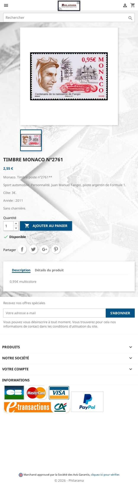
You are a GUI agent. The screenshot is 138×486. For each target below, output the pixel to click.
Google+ (44, 249)
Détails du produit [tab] (49, 270)
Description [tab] (21, 270)
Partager (22, 249)
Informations (16, 380)
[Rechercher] (69, 17)
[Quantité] (8, 226)
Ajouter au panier (45, 226)
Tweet (33, 249)
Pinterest (55, 249)
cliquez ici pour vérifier (105, 474)
